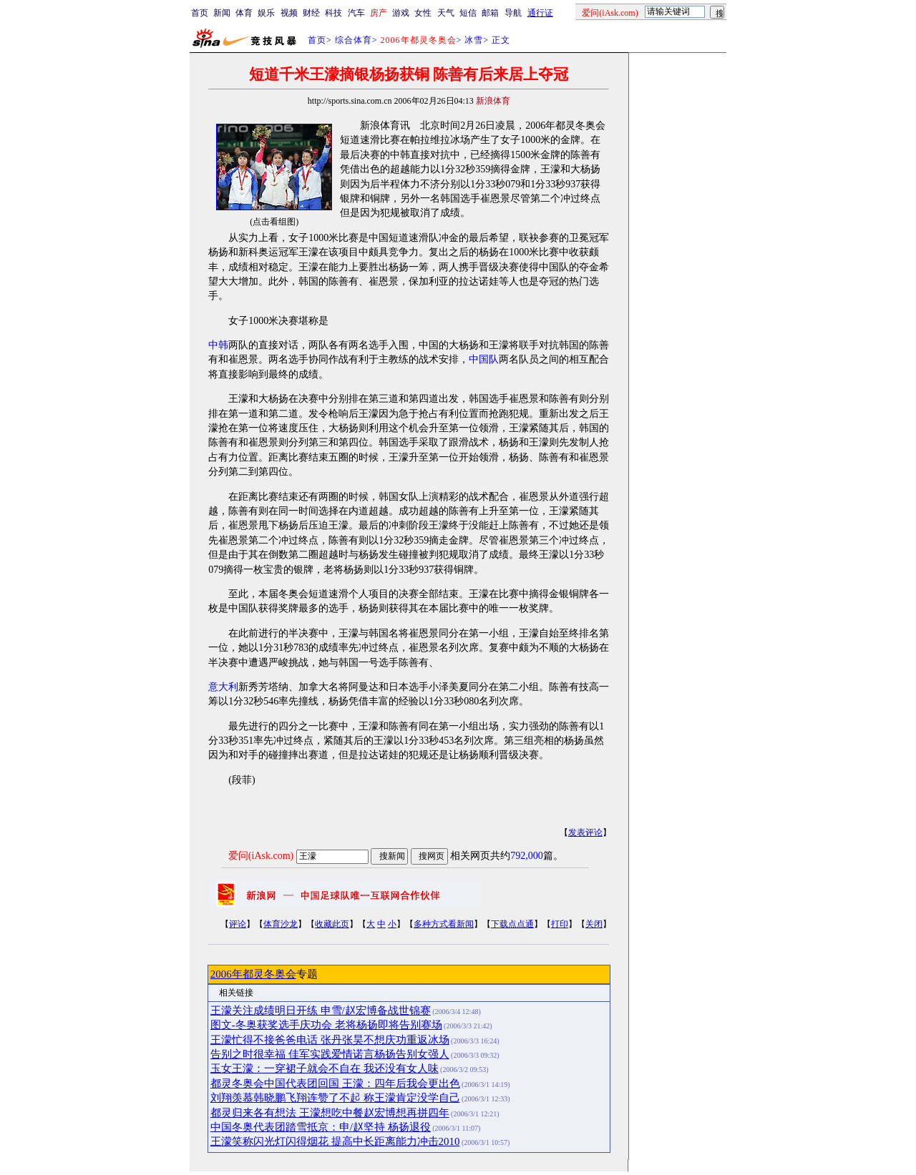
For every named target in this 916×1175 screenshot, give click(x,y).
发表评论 (585, 832)
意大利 (223, 687)
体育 (244, 13)
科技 (333, 13)
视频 (289, 13)
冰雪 (473, 40)
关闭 (594, 924)
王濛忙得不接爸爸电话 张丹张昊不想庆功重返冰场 (329, 1040)
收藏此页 (332, 924)
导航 (513, 13)
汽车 (356, 13)
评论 (237, 924)
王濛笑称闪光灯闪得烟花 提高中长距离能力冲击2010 (335, 1141)
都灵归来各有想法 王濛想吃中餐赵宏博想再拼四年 (329, 1113)
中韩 (218, 345)
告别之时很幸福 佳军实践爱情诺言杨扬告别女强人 (329, 1054)
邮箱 (490, 13)
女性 (423, 13)
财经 (311, 13)
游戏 (400, 13)
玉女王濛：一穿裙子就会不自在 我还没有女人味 (324, 1068)
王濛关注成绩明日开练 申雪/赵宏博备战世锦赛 (320, 1010)
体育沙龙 (280, 924)
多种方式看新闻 (444, 924)
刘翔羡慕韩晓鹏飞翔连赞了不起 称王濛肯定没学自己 (335, 1097)
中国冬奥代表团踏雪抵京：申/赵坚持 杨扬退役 (320, 1127)
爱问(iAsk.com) (260, 855)
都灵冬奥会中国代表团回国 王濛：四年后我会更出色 (335, 1083)
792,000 (526, 855)
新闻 (221, 13)
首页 (199, 13)
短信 (468, 13)
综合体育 (353, 40)
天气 (445, 13)
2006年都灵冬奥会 (253, 974)
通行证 (540, 13)
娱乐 (266, 13)
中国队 (484, 359)
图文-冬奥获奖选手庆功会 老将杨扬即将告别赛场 (326, 1025)
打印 (559, 924)
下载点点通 (512, 924)
